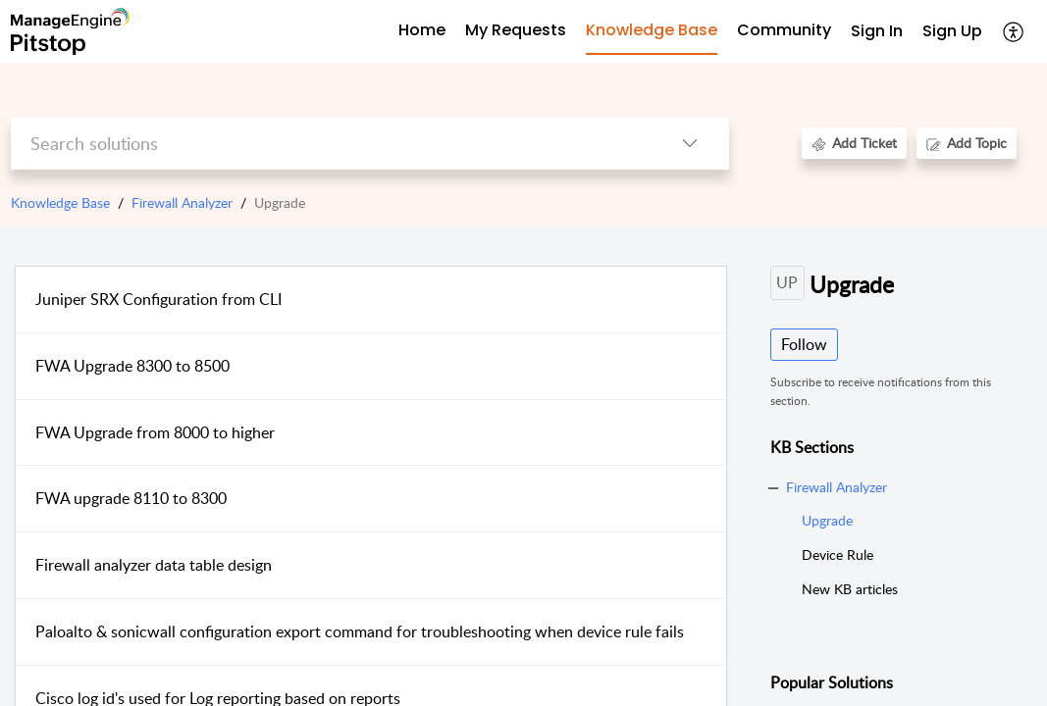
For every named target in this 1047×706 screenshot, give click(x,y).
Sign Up (952, 31)
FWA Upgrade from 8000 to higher (155, 432)
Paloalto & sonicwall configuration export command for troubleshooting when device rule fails (359, 631)
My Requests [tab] (515, 30)
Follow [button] (804, 344)
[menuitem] (877, 32)
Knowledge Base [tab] (651, 30)
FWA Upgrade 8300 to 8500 (132, 366)
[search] (331, 144)
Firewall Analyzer (182, 202)
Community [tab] (784, 30)
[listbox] (690, 144)
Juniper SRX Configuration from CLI (158, 299)
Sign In (877, 31)
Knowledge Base (60, 202)
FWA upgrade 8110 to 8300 (131, 498)
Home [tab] (421, 30)
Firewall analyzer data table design (153, 565)
